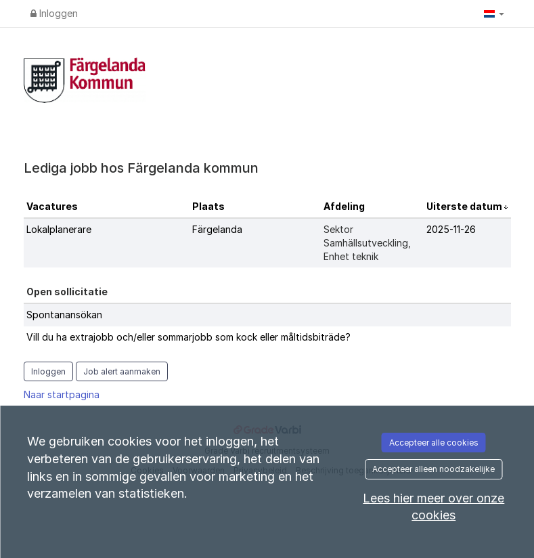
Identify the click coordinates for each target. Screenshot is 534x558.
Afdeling (344, 206)
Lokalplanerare (58, 229)
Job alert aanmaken (121, 371)
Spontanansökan (64, 314)
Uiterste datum (465, 206)
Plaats (208, 206)
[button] (494, 13)
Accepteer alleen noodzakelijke (433, 469)
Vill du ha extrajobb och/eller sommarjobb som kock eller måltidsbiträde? (188, 337)
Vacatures (52, 206)
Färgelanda (217, 229)
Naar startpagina (61, 394)
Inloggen (54, 13)
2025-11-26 (451, 229)
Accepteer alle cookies (434, 442)
